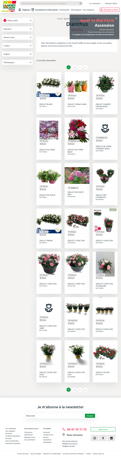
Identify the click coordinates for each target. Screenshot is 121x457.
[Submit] (80, 3)
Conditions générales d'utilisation (73, 454)
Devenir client (111, 3)
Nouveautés (64, 9)
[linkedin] (111, 438)
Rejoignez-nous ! (30, 437)
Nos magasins (88, 9)
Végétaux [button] (24, 9)
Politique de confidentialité (52, 454)
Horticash (46, 432)
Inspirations (47, 440)
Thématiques (76, 9)
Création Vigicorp (98, 454)
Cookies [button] (88, 454)
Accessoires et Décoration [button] (45, 9)
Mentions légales (35, 454)
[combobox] (51, 3)
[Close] (116, 18)
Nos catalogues (10, 428)
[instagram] (95, 438)
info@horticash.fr (68, 446)
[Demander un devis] (109, 10)
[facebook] (103, 438)
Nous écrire (103, 429)
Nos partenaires (29, 440)
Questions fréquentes (12, 443)
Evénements (47, 442)
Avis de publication (12, 441)
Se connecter (94, 3)
